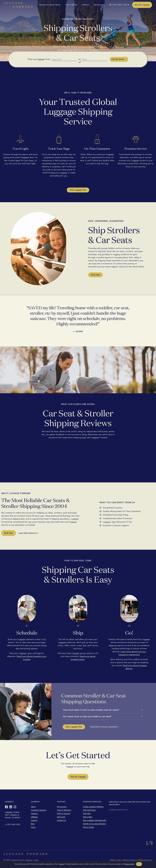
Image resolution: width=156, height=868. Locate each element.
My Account (99, 5)
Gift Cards (61, 817)
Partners (85, 5)
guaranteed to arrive (101, 157)
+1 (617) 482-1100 (12, 824)
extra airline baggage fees (22, 157)
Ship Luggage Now (78, 190)
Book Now (95, 275)
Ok (139, 864)
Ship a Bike (87, 817)
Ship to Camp (88, 827)
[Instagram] (14, 806)
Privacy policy (129, 864)
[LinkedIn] (10, 806)
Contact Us (61, 820)
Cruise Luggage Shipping (93, 807)
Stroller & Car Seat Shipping (94, 824)
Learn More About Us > (28, 533)
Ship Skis (87, 813)
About (33, 807)
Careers (34, 820)
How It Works (71, 5)
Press (33, 827)
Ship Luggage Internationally (94, 820)
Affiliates (34, 817)
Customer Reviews (38, 810)
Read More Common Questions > (104, 727)
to (80, 61)
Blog (33, 824)
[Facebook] (6, 806)
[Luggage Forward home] (18, 5)
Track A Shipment (64, 810)
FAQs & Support (63, 813)
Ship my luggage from (38, 61)
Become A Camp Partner (50, 5)
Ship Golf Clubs (89, 810)
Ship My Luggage (142, 5)
